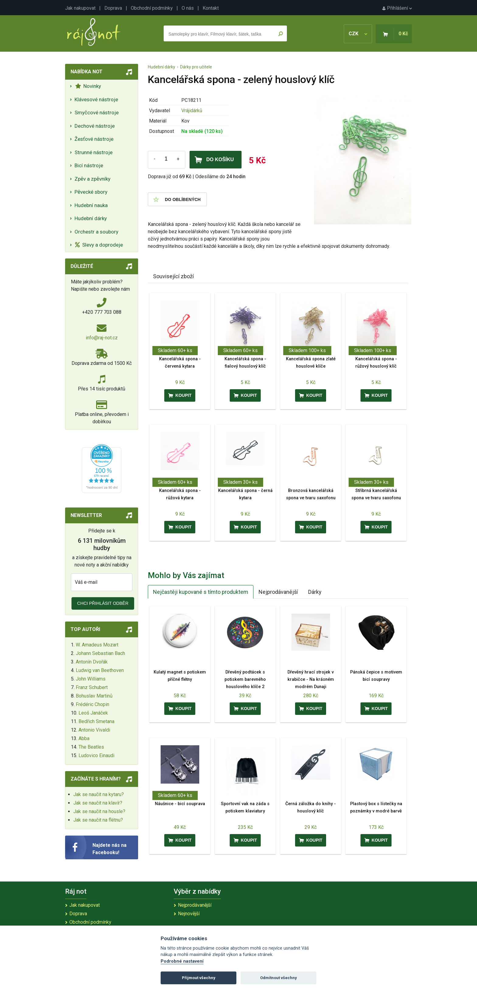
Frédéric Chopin (92, 704)
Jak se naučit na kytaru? (98, 794)
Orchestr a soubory (96, 232)
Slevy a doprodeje (99, 245)
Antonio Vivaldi (94, 730)
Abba (83, 738)
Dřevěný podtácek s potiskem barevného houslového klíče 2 (245, 679)
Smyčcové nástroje (97, 112)
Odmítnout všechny (278, 977)
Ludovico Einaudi (96, 755)
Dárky (315, 592)
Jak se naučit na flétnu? (98, 820)
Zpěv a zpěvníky (92, 179)
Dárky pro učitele (196, 66)
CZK (358, 33)
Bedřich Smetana (96, 721)
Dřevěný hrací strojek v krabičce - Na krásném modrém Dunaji (310, 679)
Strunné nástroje (94, 152)
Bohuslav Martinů (94, 696)
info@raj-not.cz (102, 338)
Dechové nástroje (95, 126)
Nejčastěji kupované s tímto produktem (200, 592)
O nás (188, 8)
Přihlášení (397, 8)
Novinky (88, 86)
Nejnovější (189, 913)
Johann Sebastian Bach (100, 653)
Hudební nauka (91, 205)
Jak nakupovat (80, 8)
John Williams (91, 679)
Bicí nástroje (89, 165)
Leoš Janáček (93, 713)
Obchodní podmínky (152, 8)
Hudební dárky (91, 218)
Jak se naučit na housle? (99, 811)
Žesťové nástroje (94, 139)
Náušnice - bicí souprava (180, 803)
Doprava (113, 8)
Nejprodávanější (278, 592)
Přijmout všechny (198, 977)
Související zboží (173, 276)
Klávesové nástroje (96, 99)
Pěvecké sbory (91, 192)
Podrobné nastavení (182, 961)
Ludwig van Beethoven (100, 670)
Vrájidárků (191, 110)
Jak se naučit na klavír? (97, 803)
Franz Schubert (92, 687)
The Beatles (91, 747)
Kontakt (211, 8)
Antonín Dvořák (92, 662)
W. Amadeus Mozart (97, 645)
